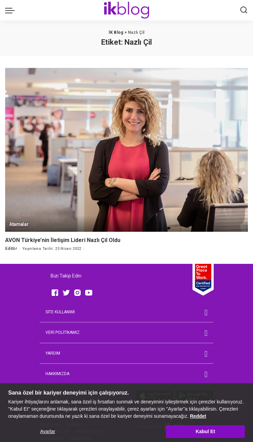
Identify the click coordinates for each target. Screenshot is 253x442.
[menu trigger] (11, 10)
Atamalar (19, 224)
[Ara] (244, 10)
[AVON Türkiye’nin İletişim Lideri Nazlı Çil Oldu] (126, 150)
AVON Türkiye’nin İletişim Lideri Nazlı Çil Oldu (62, 240)
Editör (11, 248)
